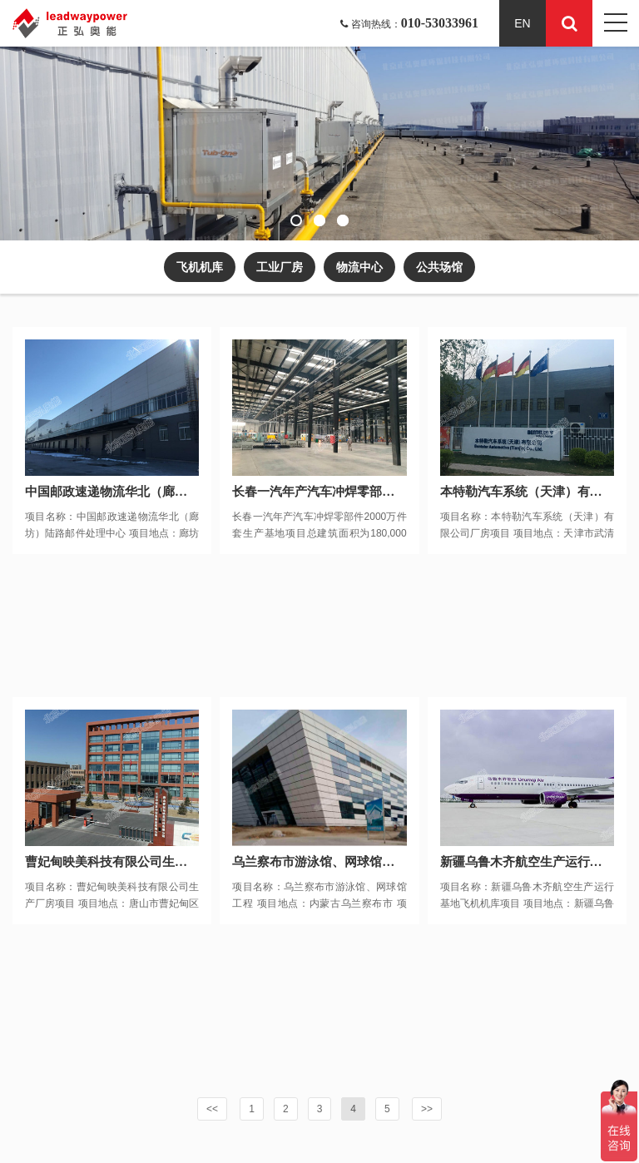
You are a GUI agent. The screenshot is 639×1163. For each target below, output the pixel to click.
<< (212, 1109)
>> (427, 1109)
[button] (296, 220)
